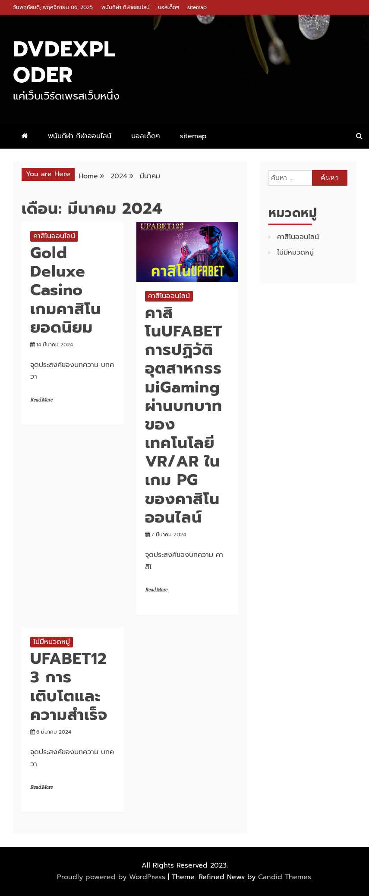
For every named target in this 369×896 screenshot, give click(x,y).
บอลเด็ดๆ (168, 7)
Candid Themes (284, 877)
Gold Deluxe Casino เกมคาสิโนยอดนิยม (65, 290)
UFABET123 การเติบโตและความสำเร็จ (68, 686)
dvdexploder (64, 62)
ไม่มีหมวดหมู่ (51, 642)
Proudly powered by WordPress (112, 877)
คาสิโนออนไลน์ (54, 236)
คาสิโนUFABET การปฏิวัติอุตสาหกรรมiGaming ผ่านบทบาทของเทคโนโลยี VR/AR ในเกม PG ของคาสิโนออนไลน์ (183, 415)
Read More (41, 400)
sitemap (197, 7)
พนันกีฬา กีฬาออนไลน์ (125, 7)
